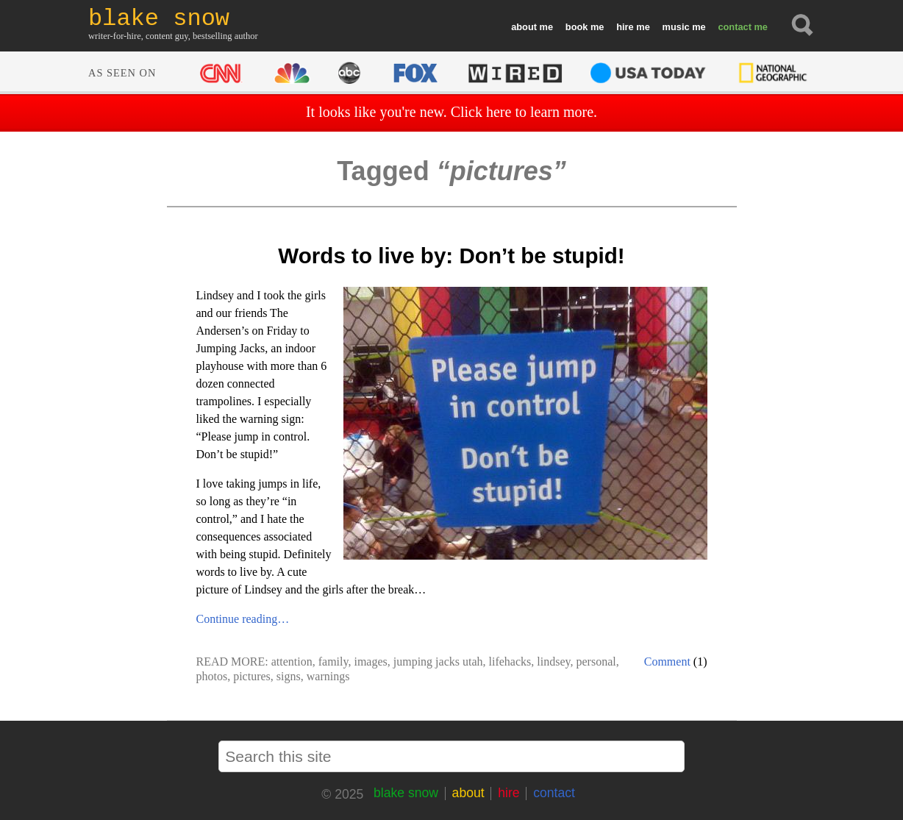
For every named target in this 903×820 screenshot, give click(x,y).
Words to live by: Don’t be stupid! (451, 255)
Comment (667, 661)
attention (292, 661)
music (676, 26)
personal (595, 661)
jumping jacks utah (438, 661)
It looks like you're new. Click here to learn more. (451, 112)
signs (288, 676)
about (524, 26)
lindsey (553, 661)
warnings (328, 676)
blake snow (406, 792)
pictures (252, 676)
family (333, 661)
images (370, 661)
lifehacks (510, 661)
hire (624, 26)
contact (735, 26)
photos (212, 676)
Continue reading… (243, 619)
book (576, 26)
